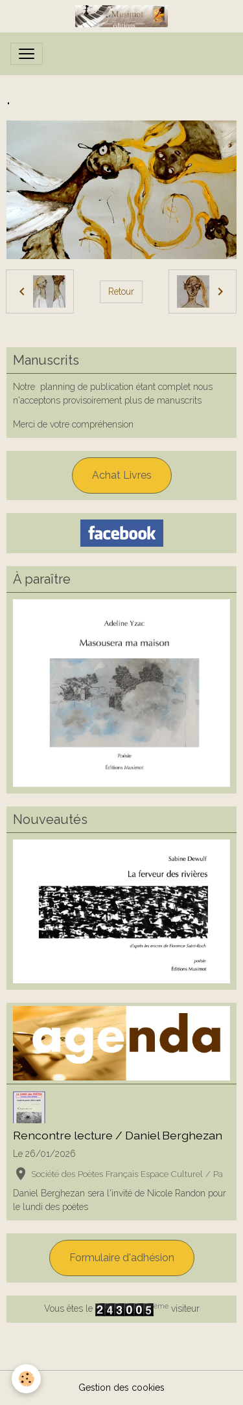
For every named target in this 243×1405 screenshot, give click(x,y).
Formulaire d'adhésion (121, 1257)
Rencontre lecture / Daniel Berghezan (117, 1135)
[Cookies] (26, 1378)
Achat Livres (122, 475)
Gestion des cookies (121, 1387)
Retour (121, 291)
